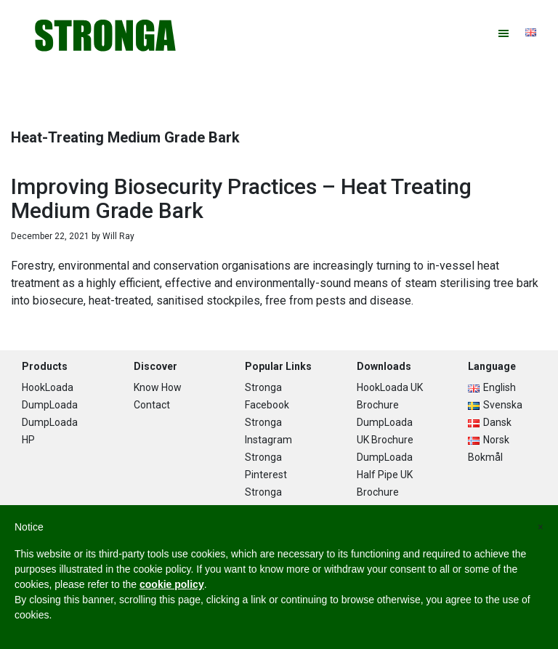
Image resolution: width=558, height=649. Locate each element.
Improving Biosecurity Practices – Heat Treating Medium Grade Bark (241, 198)
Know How (158, 387)
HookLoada (47, 387)
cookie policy (172, 584)
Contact (152, 405)
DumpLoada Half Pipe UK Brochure (385, 474)
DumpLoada (50, 405)
